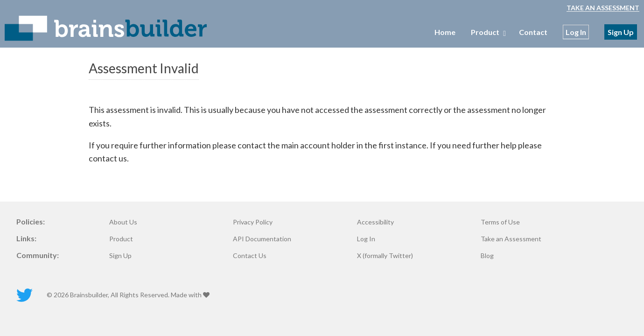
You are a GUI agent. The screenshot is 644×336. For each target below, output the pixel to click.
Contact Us (249, 255)
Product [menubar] (487, 32)
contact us (108, 158)
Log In (576, 32)
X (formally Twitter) (385, 255)
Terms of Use (500, 222)
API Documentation (262, 239)
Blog (487, 255)
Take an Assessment (603, 8)
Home (444, 32)
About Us (123, 222)
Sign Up (621, 32)
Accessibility (375, 222)
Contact (533, 32)
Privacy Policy (253, 222)
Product (121, 239)
